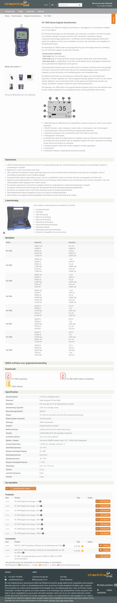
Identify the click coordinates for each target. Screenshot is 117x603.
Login (46, 5)
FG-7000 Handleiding (20, 382)
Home (20, 11)
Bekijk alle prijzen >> (13, 66)
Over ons (30, 11)
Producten (10, 11)
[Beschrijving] (40, 506)
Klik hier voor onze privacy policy (61, 600)
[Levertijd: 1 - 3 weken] (82, 551)
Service (41, 11)
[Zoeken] (79, 5)
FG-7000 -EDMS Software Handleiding (80, 382)
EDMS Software (17, 390)
